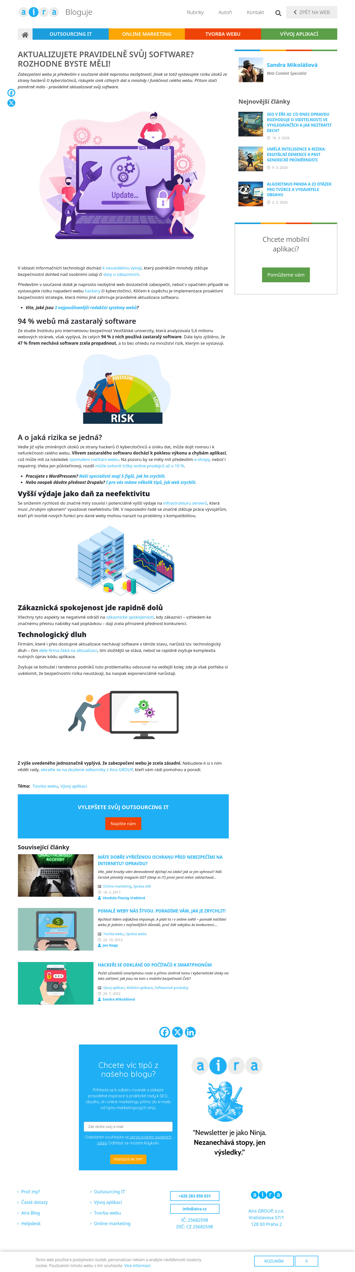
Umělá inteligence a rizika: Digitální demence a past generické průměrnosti (296, 154)
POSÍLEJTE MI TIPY (128, 1159)
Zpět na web (314, 12)
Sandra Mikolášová (119, 999)
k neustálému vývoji (122, 268)
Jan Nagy (110, 945)
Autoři (225, 12)
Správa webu (136, 933)
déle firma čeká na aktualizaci (68, 650)
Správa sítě (142, 886)
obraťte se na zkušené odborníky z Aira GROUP (87, 769)
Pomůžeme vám (285, 274)
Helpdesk (31, 1223)
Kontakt (255, 12)
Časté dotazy (34, 1202)
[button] (123, 177)
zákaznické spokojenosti (130, 617)
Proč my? (30, 1192)
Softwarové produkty (171, 987)
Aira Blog (30, 1213)
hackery (92, 291)
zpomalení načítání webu (94, 459)
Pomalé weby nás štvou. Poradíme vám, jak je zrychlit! (162, 911)
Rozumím (274, 1261)
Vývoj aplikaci (73, 786)
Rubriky (195, 12)
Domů (25, 34)
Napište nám (123, 823)
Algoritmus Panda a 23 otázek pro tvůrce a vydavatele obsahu (299, 189)
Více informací (137, 1265)
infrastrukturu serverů (185, 503)
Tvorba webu (223, 34)
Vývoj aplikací (299, 34)
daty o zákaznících (121, 274)
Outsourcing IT (71, 34)
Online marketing (146, 34)
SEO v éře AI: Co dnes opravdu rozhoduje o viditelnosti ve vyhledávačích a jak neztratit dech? (299, 122)
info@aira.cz (195, 1209)
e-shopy (202, 459)
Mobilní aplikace (139, 987)
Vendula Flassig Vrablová (124, 897)
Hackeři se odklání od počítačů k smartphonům (155, 965)
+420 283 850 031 (194, 1196)
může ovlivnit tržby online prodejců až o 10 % (139, 466)
